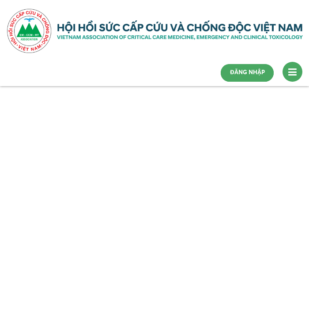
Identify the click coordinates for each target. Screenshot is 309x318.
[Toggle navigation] (292, 72)
